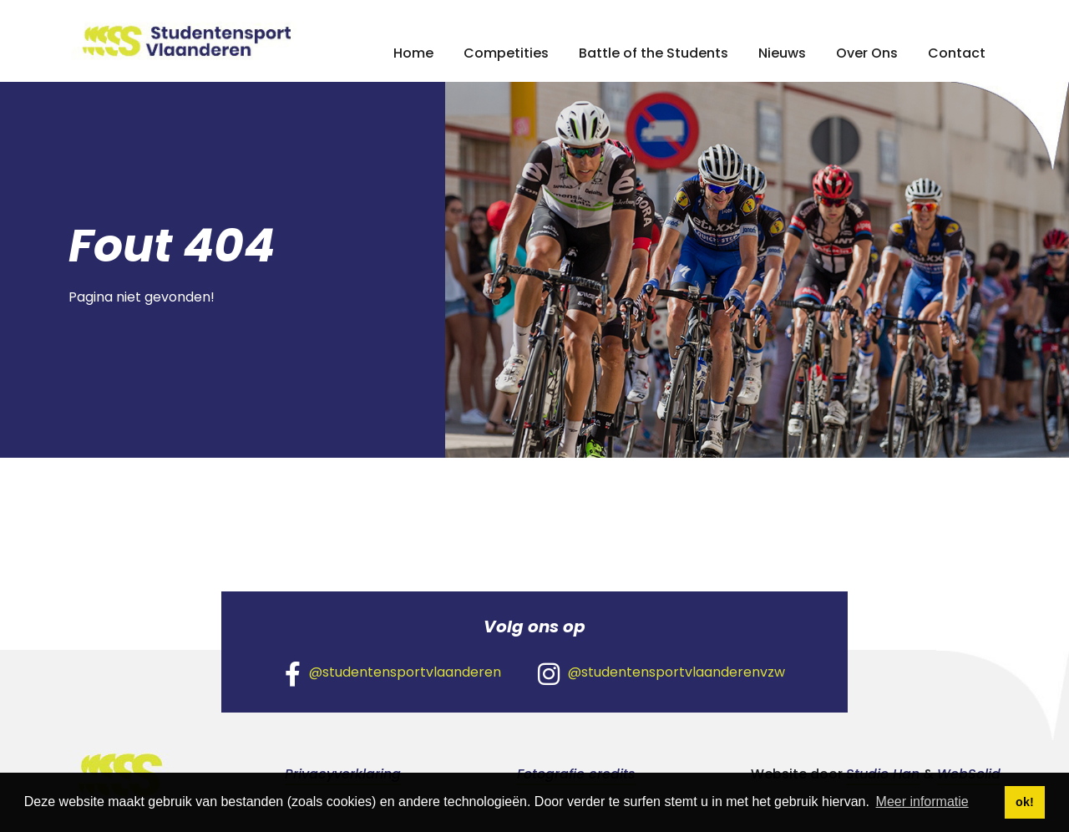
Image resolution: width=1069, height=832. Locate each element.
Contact (956, 53)
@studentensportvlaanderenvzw (661, 673)
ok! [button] (1025, 802)
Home (413, 53)
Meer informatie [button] (922, 801)
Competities (506, 53)
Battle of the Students (653, 53)
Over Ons (867, 53)
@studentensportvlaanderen (393, 673)
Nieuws (782, 53)
